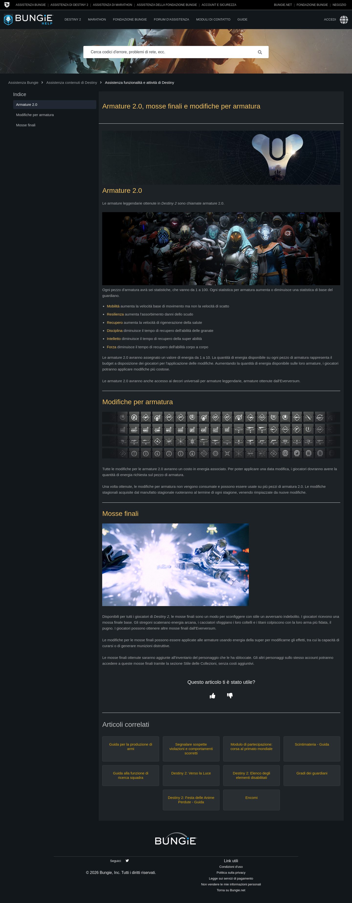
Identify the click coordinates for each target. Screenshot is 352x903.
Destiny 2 (73, 19)
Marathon (97, 19)
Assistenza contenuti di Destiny (71, 82)
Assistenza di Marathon (112, 5)
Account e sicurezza (219, 5)
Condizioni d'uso (231, 867)
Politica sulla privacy (231, 872)
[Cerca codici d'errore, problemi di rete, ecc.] (176, 52)
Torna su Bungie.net (231, 890)
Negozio (339, 5)
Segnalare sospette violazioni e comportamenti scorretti (191, 748)
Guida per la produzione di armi (130, 746)
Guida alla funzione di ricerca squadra (130, 775)
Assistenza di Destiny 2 (69, 5)
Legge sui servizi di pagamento (231, 878)
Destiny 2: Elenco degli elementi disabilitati (251, 775)
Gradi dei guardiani (312, 773)
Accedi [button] (330, 19)
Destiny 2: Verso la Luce (191, 773)
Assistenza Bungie (31, 5)
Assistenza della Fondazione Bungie (167, 5)
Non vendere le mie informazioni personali (231, 884)
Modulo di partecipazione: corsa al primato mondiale (252, 746)
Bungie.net (283, 5)
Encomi (251, 797)
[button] (212, 696)
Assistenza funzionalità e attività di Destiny (139, 82)
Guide (242, 19)
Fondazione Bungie (312, 5)
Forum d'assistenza (171, 19)
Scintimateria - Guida (312, 744)
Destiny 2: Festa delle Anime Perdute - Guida (191, 799)
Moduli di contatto (213, 19)
